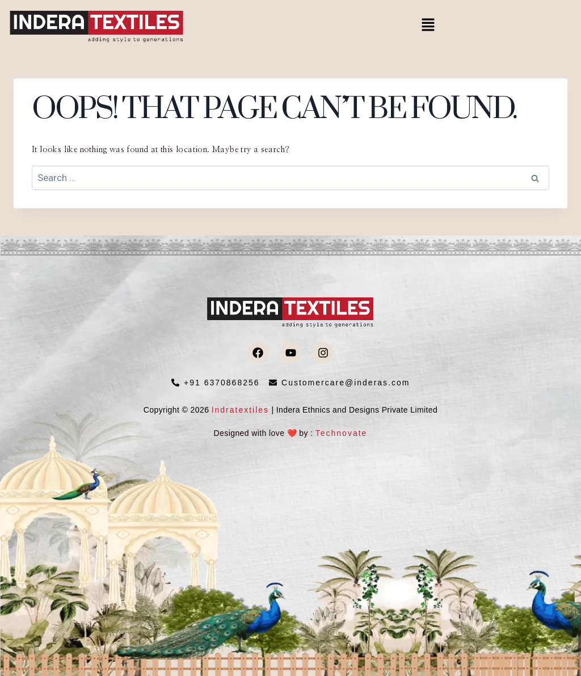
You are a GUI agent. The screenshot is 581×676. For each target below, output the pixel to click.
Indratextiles (240, 409)
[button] (427, 25)
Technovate (341, 433)
